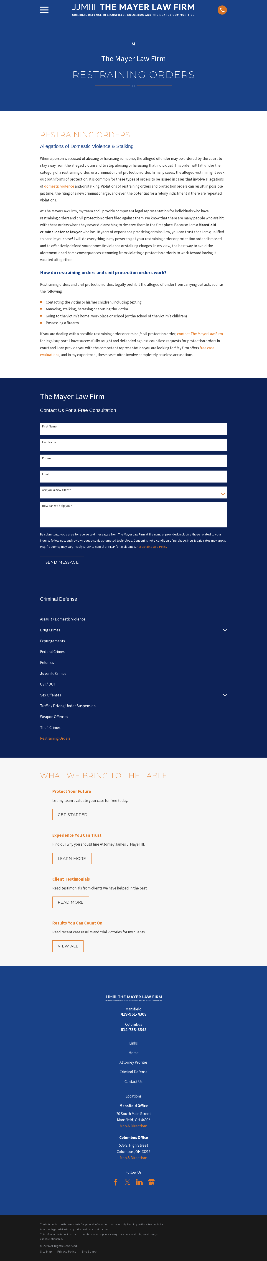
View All (68, 946)
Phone (46, 458)
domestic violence (59, 186)
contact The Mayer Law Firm (200, 333)
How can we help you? (57, 506)
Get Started (73, 814)
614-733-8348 (134, 1029)
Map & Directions (133, 1125)
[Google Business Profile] (151, 1182)
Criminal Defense (133, 1071)
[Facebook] (115, 1182)
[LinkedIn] (139, 1182)
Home (134, 1052)
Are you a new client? (56, 490)
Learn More (72, 858)
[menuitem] (133, 619)
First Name (49, 426)
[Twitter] (127, 1182)
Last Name (49, 442)
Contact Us (133, 1081)
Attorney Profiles (133, 1062)
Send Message (62, 562)
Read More (71, 902)
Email (45, 474)
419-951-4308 (134, 1014)
